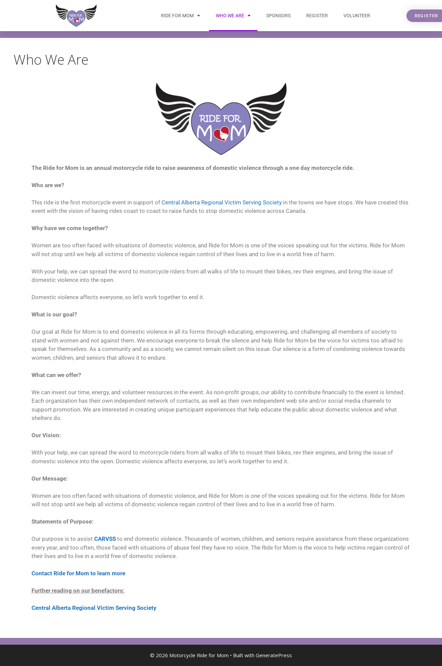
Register (317, 15)
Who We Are (233, 15)
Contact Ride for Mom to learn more (78, 573)
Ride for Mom (180, 15)
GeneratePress (274, 655)
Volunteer (356, 15)
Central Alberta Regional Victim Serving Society (222, 202)
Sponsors (278, 15)
